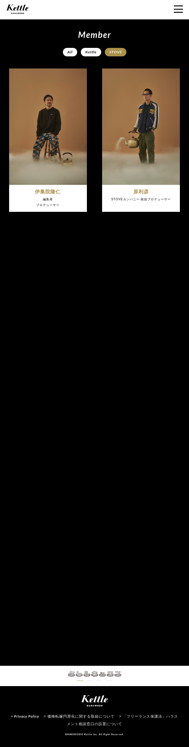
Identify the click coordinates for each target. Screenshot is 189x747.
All (70, 52)
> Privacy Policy (25, 716)
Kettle (91, 52)
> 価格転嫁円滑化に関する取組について (79, 716)
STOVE (115, 52)
